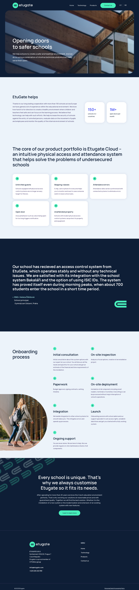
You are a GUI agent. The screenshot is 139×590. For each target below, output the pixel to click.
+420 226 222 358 (36, 571)
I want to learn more (69, 513)
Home (72, 5)
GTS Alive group (35, 562)
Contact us (108, 5)
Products (93, 5)
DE (126, 5)
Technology (82, 5)
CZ (120, 5)
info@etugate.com (36, 567)
